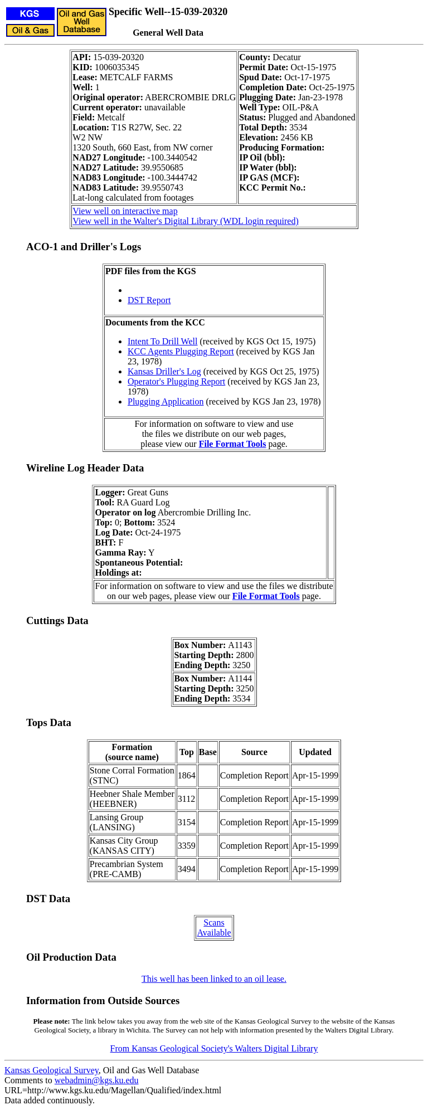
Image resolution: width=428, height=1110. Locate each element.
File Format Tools (232, 444)
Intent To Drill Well (162, 341)
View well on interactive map (124, 211)
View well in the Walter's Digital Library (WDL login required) (185, 221)
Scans (213, 922)
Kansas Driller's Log (164, 371)
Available (214, 932)
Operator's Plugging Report (176, 381)
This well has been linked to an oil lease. (214, 979)
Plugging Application (165, 401)
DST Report (149, 300)
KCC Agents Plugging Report (181, 351)
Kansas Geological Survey (51, 1070)
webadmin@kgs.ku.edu (97, 1080)
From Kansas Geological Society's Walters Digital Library (214, 1048)
